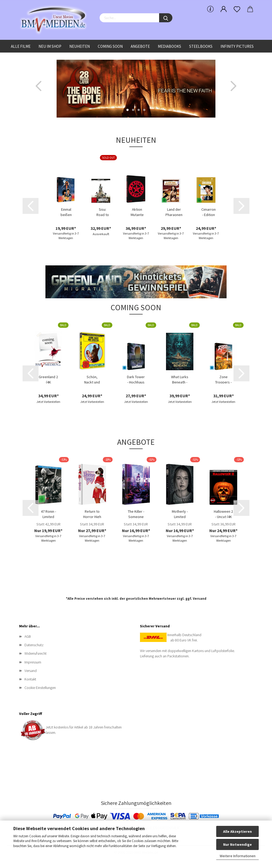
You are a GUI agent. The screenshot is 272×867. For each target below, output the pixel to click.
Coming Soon (110, 46)
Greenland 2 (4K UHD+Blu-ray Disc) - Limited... (48, 378)
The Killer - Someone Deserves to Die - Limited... (136, 513)
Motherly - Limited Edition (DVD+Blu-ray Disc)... (180, 513)
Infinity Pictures (237, 46)
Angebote (140, 46)
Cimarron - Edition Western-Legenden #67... (208, 211)
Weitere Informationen (238, 855)
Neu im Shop (50, 46)
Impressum (32, 662)
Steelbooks (200, 46)
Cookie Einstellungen (40, 687)
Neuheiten (79, 46)
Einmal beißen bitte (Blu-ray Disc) (66, 211)
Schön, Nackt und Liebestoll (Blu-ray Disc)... (92, 378)
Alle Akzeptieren (237, 831)
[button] (38, 86)
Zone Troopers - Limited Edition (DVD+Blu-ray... (223, 378)
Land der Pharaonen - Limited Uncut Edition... (173, 211)
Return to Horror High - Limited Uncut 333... (92, 513)
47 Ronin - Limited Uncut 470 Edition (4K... (48, 513)
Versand (199, 598)
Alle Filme (21, 46)
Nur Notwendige (237, 844)
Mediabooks (169, 46)
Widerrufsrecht (35, 653)
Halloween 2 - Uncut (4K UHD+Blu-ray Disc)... (223, 513)
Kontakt (30, 679)
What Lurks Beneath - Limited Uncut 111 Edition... (179, 378)
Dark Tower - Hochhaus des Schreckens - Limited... (135, 378)
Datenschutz (34, 644)
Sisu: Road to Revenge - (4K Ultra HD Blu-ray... (102, 211)
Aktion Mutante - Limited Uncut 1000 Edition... (137, 211)
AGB (27, 636)
